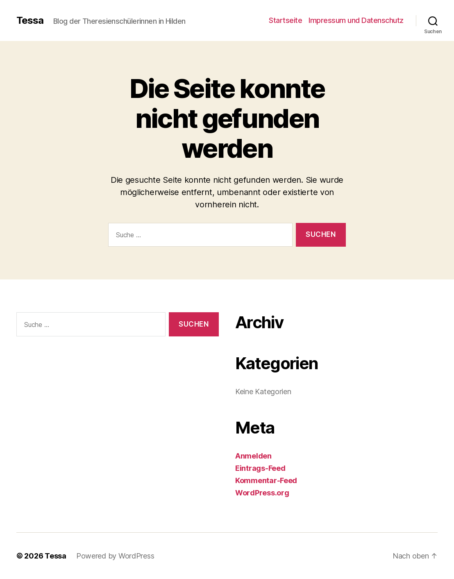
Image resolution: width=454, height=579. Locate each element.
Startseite (285, 20)
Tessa (29, 20)
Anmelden (253, 456)
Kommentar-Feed (266, 480)
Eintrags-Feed (260, 468)
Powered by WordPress (115, 556)
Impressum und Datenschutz (356, 20)
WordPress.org (262, 492)
